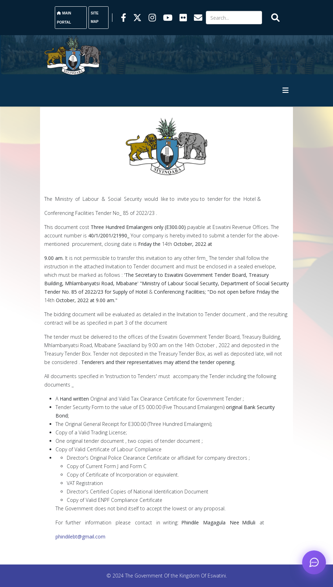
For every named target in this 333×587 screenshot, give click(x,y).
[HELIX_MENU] (285, 90)
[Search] (234, 17)
